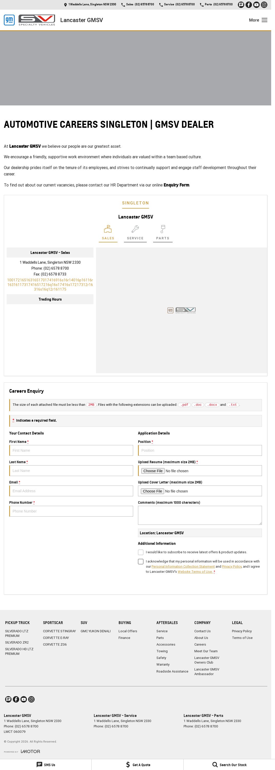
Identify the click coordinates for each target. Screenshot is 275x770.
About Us (201, 638)
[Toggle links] (22, 751)
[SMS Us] (45, 764)
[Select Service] (135, 233)
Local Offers (128, 631)
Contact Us (202, 631)
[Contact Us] (90, 5)
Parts (160, 638)
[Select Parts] (163, 233)
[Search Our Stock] (229, 764)
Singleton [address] (135, 202)
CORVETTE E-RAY (56, 638)
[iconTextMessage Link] (241, 5)
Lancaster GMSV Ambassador (206, 671)
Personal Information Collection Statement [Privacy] (183, 566)
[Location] (108, 233)
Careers (200, 644)
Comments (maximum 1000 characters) (200, 512)
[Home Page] (29, 20)
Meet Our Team (206, 651)
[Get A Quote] (137, 764)
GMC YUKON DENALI (96, 631)
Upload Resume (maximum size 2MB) (200, 468)
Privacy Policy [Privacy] (231, 566)
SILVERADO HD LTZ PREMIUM (19, 651)
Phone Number (71, 508)
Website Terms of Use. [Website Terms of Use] (195, 571)
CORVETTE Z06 (55, 644)
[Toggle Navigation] (258, 20)
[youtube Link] (256, 5)
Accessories (165, 644)
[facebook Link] (249, 5)
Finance (124, 638)
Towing (162, 651)
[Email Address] (50, 285)
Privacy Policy (242, 631)
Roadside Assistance (172, 671)
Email (71, 488)
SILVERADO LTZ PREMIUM (16, 633)
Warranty (163, 664)
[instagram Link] (264, 5)
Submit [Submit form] (157, 583)
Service (162, 631)
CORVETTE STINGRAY (59, 631)
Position (200, 447)
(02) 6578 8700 (56, 268)
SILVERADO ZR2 (17, 642)
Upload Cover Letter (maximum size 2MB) (200, 488)
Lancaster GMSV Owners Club (206, 660)
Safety (161, 658)
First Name (71, 447)
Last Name (71, 468)
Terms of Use (242, 638)
